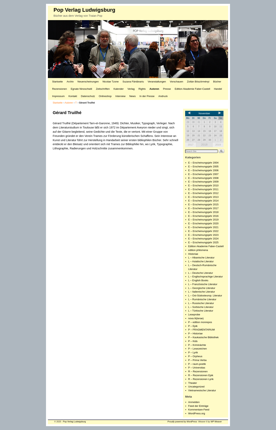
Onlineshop (105, 96)
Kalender (118, 88)
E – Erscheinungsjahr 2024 (203, 238)
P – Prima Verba (197, 360)
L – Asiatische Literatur (201, 261)
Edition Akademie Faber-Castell (192, 88)
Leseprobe (194, 314)
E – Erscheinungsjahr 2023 (203, 234)
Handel (218, 88)
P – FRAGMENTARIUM (201, 329)
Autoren (154, 88)
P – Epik (193, 326)
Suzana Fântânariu (133, 81)
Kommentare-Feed (198, 409)
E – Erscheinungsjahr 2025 (203, 242)
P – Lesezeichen (197, 348)
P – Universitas (196, 367)
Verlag (131, 88)
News (132, 96)
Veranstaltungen (157, 81)
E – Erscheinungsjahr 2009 (203, 181)
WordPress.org (196, 413)
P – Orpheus (195, 356)
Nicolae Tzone (111, 81)
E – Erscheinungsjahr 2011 (203, 189)
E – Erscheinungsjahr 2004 (203, 162)
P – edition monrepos (200, 322)
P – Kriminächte (197, 345)
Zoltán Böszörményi (198, 81)
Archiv (70, 81)
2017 (190, 144)
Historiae (193, 253)
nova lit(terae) (196, 318)
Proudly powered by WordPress (182, 421)
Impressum (58, 96)
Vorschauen (176, 81)
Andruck (163, 96)
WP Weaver (216, 421)
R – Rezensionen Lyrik (201, 379)
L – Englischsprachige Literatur (205, 276)
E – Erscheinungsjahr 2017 (203, 208)
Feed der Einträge (198, 406)
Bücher (217, 81)
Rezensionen (59, 88)
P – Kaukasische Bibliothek (203, 337)
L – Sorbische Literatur (201, 307)
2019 (218, 144)
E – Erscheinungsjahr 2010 (203, 185)
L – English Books (198, 280)
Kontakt (72, 96)
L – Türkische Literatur (200, 310)
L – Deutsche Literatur (200, 272)
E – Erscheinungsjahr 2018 (203, 212)
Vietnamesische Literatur (202, 390)
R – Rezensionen (198, 371)
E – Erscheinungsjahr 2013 (203, 197)
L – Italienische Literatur (201, 291)
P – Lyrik (193, 352)
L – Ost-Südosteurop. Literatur (205, 295)
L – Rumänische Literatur (202, 299)
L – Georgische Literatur (201, 288)
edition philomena (198, 250)
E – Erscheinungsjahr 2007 (203, 174)
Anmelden (194, 402)
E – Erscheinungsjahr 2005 (203, 166)
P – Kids (193, 341)
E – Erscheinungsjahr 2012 (203, 193)
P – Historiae (195, 333)
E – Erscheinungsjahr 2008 (203, 178)
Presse (167, 88)
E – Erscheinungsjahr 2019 (203, 219)
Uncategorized (196, 386)
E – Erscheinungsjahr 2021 (203, 227)
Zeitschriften (103, 88)
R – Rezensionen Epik (200, 375)
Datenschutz (88, 96)
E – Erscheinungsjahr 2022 (203, 231)
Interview (120, 96)
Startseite (57, 81)
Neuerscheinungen (88, 81)
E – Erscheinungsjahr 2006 (203, 170)
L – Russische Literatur (201, 303)
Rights (141, 88)
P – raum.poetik (197, 364)
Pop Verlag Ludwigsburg (84, 10)
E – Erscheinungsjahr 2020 (203, 223)
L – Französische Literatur (202, 284)
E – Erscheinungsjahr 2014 (203, 200)
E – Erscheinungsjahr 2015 (203, 204)
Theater (192, 382)
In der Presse (147, 96)
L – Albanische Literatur (201, 257)
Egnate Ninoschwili (81, 88)
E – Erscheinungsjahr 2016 (203, 216)
